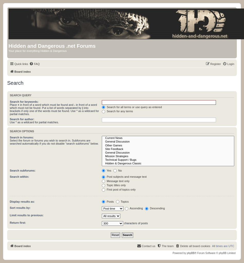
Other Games (168, 145)
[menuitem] (34, 64)
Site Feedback (168, 149)
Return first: (18, 222)
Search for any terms (117, 111)
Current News (168, 138)
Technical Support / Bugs (168, 160)
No (117, 170)
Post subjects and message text (124, 176)
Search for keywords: (24, 101)
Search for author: (22, 119)
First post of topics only (119, 189)
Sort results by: (20, 207)
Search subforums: (22, 170)
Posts (108, 201)
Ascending (134, 208)
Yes (106, 170)
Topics (122, 201)
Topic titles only (114, 185)
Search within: (19, 176)
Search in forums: (22, 137)
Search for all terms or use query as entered (132, 107)
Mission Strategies (168, 156)
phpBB (191, 253)
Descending (155, 208)
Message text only (116, 181)
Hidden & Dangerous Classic (168, 163)
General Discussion (168, 142)
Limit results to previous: (26, 215)
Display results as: (22, 201)
